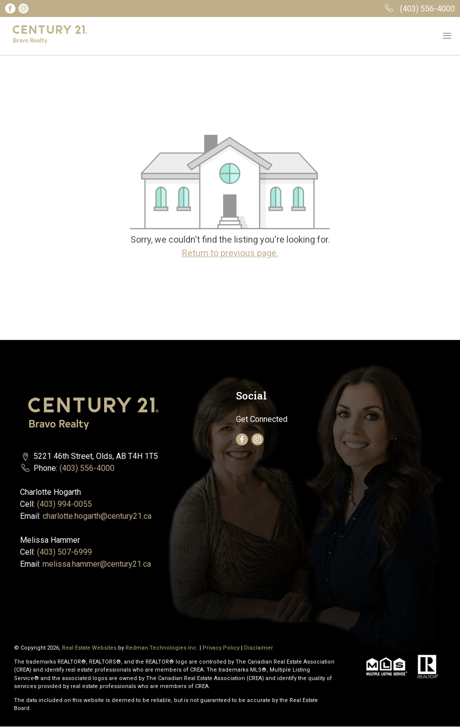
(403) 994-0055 (64, 504)
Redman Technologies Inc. (163, 648)
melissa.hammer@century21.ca (96, 564)
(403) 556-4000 (87, 468)
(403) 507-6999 (64, 552)
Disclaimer (258, 648)
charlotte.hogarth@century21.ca (97, 516)
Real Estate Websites (90, 648)
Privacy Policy (221, 648)
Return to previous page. (230, 253)
